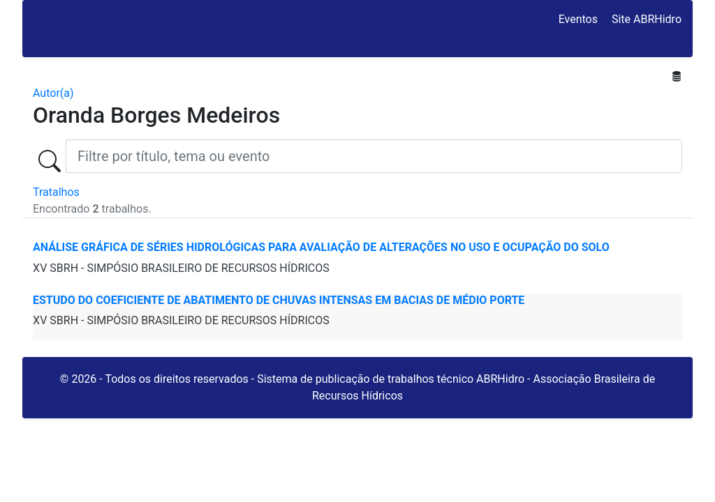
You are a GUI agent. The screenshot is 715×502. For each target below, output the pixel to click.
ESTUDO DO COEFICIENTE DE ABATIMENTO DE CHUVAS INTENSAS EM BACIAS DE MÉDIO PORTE (278, 300)
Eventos (578, 19)
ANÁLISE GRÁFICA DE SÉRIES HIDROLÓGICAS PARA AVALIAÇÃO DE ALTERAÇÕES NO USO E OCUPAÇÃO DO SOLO (321, 247)
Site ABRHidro (646, 19)
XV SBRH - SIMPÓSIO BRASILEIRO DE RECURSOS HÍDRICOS (181, 268)
